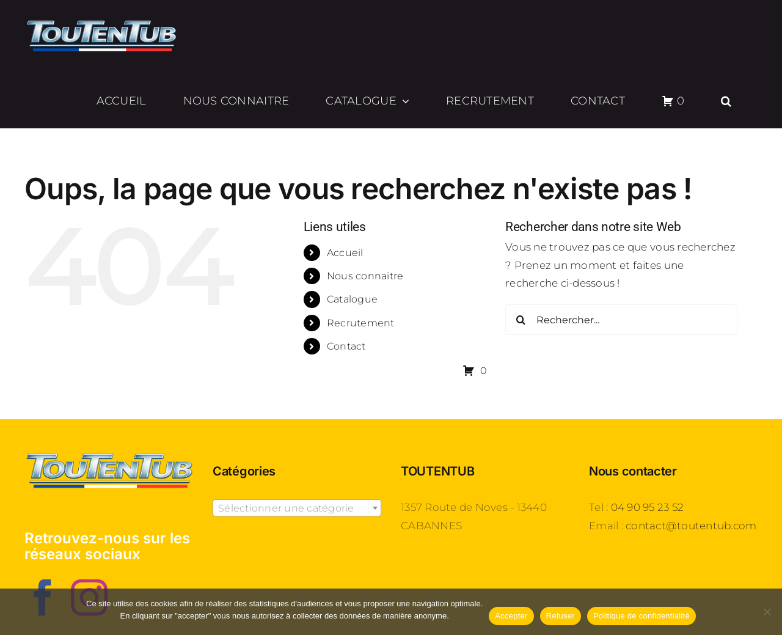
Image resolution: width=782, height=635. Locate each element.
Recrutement (361, 323)
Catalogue (352, 299)
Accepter (511, 615)
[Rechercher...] (621, 319)
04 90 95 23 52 (647, 507)
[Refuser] (767, 612)
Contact (346, 346)
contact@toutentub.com (691, 525)
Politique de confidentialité (641, 615)
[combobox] (297, 507)
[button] (726, 100)
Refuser (560, 615)
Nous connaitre (365, 276)
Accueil (345, 253)
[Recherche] (520, 319)
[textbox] (297, 508)
